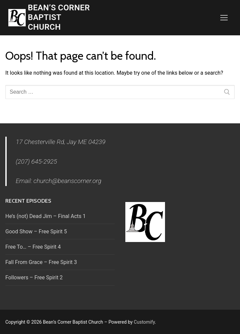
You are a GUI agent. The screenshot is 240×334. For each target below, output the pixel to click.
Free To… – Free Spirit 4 (33, 247)
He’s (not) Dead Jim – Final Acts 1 (45, 216)
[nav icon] (224, 18)
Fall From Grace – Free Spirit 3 (41, 262)
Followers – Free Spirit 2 (34, 277)
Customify (144, 322)
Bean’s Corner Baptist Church (59, 17)
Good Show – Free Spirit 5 (36, 231)
